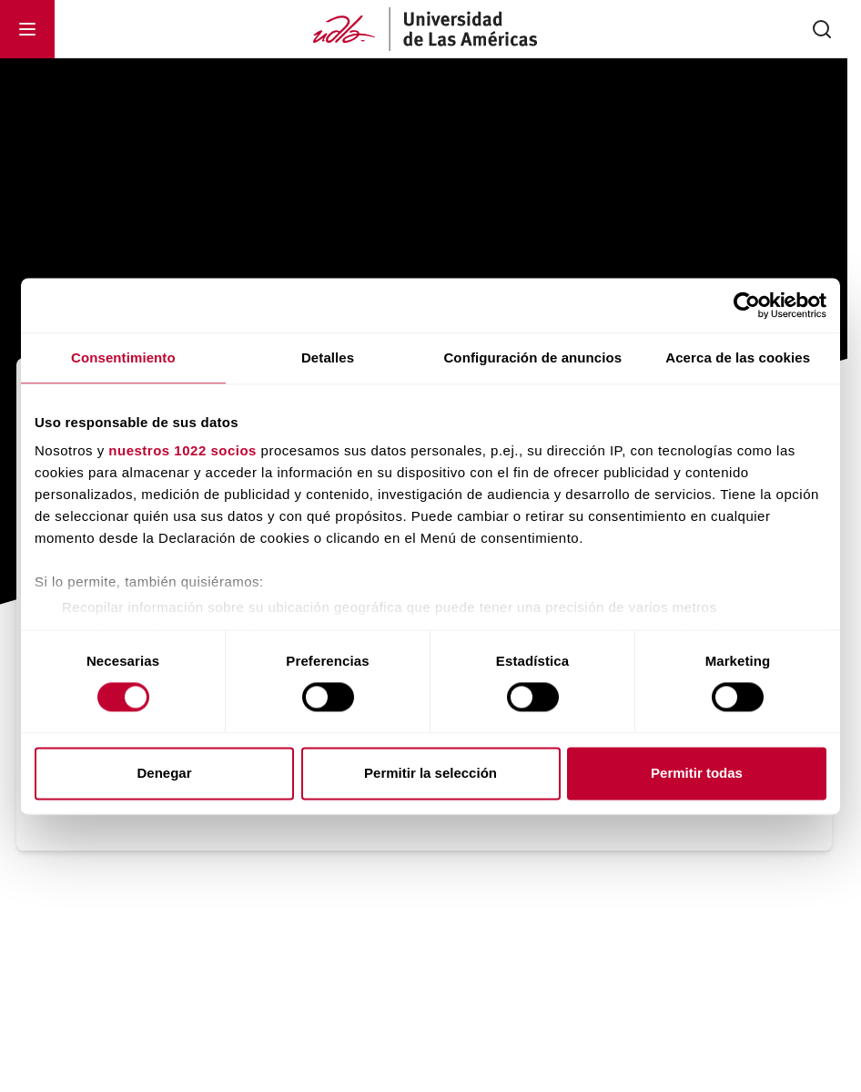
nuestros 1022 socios (182, 450)
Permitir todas (697, 773)
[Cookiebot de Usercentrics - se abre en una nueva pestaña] (746, 305)
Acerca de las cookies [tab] (737, 357)
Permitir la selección (430, 773)
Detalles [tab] (327, 357)
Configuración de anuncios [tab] (532, 357)
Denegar (164, 773)
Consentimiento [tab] (123, 357)
